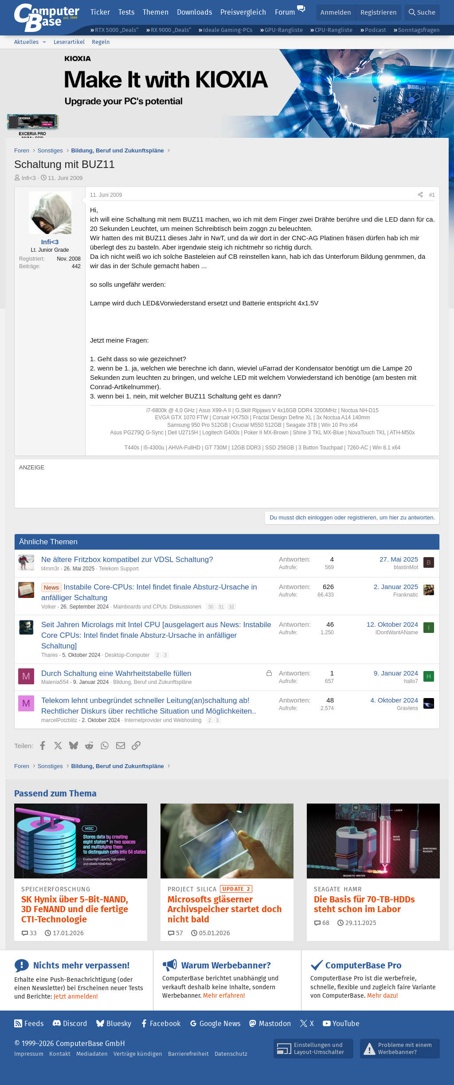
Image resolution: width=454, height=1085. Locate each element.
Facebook (165, 1024)
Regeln (101, 42)
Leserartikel (69, 42)
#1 (432, 195)
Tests (126, 12)
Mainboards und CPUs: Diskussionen (157, 607)
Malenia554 (55, 682)
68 (321, 922)
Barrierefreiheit (188, 1054)
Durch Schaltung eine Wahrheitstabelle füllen (116, 673)
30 (210, 606)
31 (221, 606)
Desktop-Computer (127, 655)
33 (29, 933)
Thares (49, 655)
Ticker (100, 12)
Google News (220, 1024)
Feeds (33, 1024)
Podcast (375, 30)
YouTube (346, 1024)
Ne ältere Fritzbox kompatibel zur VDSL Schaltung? (127, 559)
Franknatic (405, 595)
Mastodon (275, 1024)
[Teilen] (420, 195)
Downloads (194, 12)
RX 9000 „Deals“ (171, 30)
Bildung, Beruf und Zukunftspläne (152, 682)
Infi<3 (29, 178)
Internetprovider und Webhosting (162, 720)
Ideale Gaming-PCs (227, 30)
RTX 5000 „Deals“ (116, 30)
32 (231, 606)
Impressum (28, 1054)
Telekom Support (119, 569)
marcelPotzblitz (59, 720)
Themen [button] (155, 12)
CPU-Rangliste (333, 30)
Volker (48, 607)
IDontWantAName (397, 632)
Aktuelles (26, 42)
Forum (285, 12)
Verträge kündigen (138, 1054)
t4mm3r (50, 569)
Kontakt (59, 1054)
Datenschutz (231, 1054)
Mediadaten (92, 1054)
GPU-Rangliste (284, 30)
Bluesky (118, 1024)
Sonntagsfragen (419, 30)
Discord (75, 1024)
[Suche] (422, 12)
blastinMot (406, 567)
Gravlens (407, 708)
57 (175, 933)
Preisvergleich (243, 12)
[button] (44, 42)
